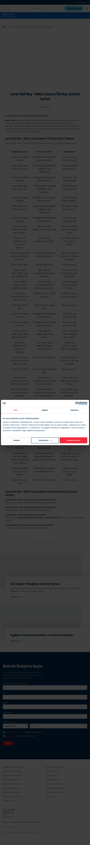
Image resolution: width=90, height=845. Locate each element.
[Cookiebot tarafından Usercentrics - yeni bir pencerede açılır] (77, 403)
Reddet (16, 440)
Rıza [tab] (15, 410)
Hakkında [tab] (74, 410)
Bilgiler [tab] (45, 410)
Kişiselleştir (45, 440)
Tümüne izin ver (73, 440)
